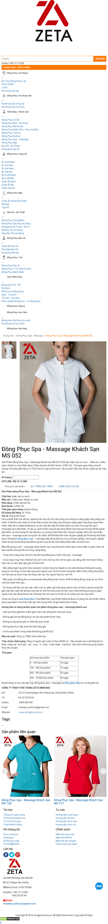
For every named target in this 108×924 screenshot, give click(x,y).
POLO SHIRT (8, 84)
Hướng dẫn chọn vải (66, 824)
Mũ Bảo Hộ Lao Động (12, 230)
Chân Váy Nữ (8, 188)
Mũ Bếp (5, 204)
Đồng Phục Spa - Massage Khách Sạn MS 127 (78, 801)
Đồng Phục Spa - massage (15, 139)
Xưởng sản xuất (11, 841)
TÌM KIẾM (100, 58)
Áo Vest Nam (8, 162)
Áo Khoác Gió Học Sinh (13, 107)
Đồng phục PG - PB (11, 285)
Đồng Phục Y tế (14, 257)
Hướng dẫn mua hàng (67, 814)
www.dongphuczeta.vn (31, 712)
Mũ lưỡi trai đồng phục (13, 291)
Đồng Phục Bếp (9, 142)
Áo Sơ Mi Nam (9, 175)
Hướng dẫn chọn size (66, 821)
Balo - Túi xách (9, 294)
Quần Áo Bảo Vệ (10, 246)
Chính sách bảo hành (66, 844)
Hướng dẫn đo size (65, 818)
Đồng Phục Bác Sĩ (10, 265)
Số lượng (6, 477)
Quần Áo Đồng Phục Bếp (14, 201)
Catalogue (8, 837)
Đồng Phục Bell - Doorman (15, 123)
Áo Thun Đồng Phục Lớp (14, 81)
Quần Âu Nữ (8, 184)
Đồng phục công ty (16, 306)
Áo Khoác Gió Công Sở (13, 103)
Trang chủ (8, 335)
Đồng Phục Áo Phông (17, 73)
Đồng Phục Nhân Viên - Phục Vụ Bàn (20, 129)
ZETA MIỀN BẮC (11, 844)
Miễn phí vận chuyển (66, 841)
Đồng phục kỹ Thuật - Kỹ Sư (16, 226)
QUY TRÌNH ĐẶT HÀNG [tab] (41, 486)
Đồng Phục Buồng (11, 136)
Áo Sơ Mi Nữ (8, 178)
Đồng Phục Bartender (13, 126)
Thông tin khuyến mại (14, 818)
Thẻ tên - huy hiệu (11, 298)
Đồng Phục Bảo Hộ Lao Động (16, 223)
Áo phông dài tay (10, 252)
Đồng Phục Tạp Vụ (11, 133)
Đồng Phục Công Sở (17, 154)
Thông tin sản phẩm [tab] (14, 486)
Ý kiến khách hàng (12, 824)
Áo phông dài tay (10, 91)
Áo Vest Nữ (7, 165)
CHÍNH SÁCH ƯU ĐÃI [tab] (68, 486)
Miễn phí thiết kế (64, 837)
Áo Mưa (6, 288)
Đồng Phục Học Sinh (17, 312)
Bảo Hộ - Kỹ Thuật (11, 146)
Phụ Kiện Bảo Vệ (10, 249)
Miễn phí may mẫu (65, 834)
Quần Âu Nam (9, 181)
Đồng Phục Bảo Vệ (16, 238)
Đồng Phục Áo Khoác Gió (19, 95)
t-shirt (5, 87)
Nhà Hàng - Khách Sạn (18, 112)
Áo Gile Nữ (7, 171)
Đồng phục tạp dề (10, 149)
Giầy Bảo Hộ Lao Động (13, 233)
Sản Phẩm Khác (14, 277)
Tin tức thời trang (12, 821)
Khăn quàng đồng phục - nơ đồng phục (21, 301)
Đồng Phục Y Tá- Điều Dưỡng (16, 268)
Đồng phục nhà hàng (17, 328)
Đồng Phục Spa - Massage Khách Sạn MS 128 (26, 801)
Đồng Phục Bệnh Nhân (13, 272)
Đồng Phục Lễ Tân (11, 120)
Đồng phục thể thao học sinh (16, 320)
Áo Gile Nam (8, 168)
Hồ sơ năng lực (10, 834)
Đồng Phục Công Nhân (13, 220)
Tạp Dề (5, 207)
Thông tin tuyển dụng (14, 814)
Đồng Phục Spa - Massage (29, 335)
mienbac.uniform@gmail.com (19, 903)
